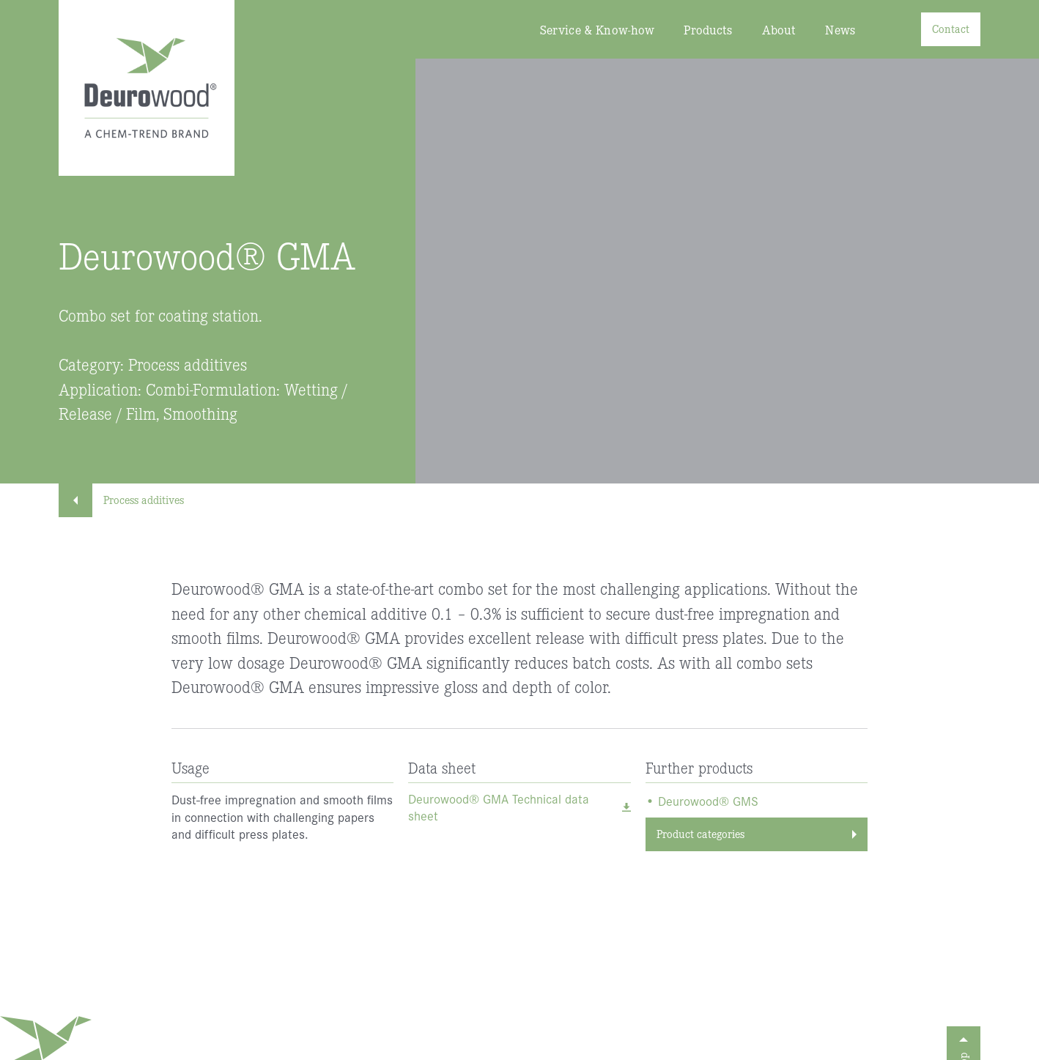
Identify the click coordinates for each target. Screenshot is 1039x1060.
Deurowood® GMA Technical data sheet (498, 807)
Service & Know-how (597, 29)
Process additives (128, 499)
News (840, 29)
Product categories (700, 833)
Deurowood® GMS (708, 801)
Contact (950, 28)
